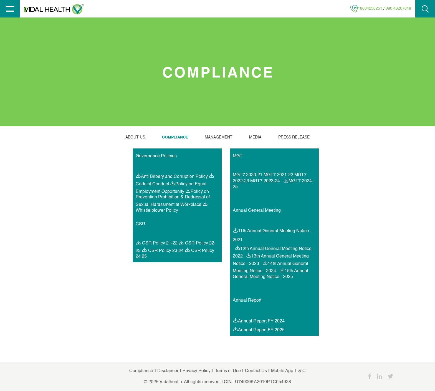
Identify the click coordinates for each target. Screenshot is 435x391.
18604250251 (370, 9)
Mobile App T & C (288, 371)
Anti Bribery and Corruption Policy (174, 177)
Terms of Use (228, 371)
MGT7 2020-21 (247, 175)
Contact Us (256, 371)
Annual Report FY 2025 (261, 330)
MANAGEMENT (218, 137)
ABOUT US (135, 137)
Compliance (141, 371)
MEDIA (255, 137)
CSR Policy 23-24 (166, 251)
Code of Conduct (152, 184)
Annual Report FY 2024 (261, 321)
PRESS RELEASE (294, 137)
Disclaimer (167, 371)
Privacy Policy (197, 371)
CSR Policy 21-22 (157, 243)
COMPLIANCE (175, 137)
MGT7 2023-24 (265, 181)
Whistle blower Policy (157, 210)
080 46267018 (398, 9)
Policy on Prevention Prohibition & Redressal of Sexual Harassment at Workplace (173, 198)
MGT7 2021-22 (278, 175)
